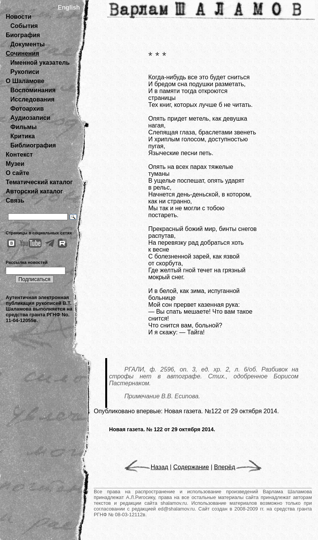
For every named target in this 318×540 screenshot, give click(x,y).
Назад (146, 467)
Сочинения (22, 53)
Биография (23, 35)
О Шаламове (25, 81)
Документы (27, 44)
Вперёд (237, 467)
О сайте (17, 173)
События (24, 26)
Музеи (15, 163)
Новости (18, 16)
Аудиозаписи (30, 118)
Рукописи (24, 72)
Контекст (19, 154)
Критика (22, 136)
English (69, 7)
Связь (15, 200)
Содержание (191, 467)
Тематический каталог (39, 182)
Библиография (33, 145)
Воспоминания (32, 90)
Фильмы (23, 127)
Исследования (32, 99)
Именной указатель (40, 62)
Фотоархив (27, 108)
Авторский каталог (34, 191)
